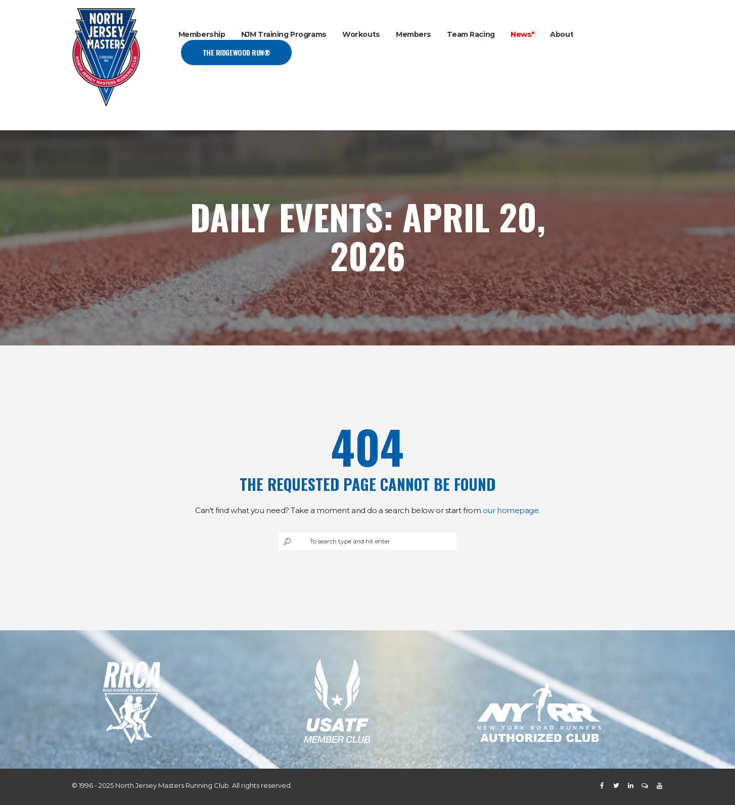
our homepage (511, 510)
